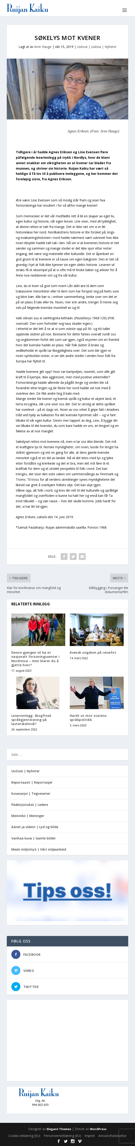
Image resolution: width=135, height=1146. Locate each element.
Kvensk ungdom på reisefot (93, 652)
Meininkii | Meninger (27, 816)
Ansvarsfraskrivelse (112, 1136)
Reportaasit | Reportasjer (32, 782)
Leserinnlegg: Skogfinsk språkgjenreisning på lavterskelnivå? (31, 719)
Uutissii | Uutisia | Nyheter (96, 47)
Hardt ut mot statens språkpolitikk (88, 717)
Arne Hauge (42, 47)
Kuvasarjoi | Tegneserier (30, 793)
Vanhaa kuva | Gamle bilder (33, 838)
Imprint (89, 1136)
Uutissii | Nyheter (25, 771)
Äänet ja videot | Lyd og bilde (34, 827)
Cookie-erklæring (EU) (24, 1136)
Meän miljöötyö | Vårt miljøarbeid (38, 849)
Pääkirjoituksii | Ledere (29, 804)
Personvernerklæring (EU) (62, 1136)
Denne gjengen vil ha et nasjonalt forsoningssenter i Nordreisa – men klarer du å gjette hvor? (35, 658)
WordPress (98, 1129)
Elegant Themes (59, 1129)
